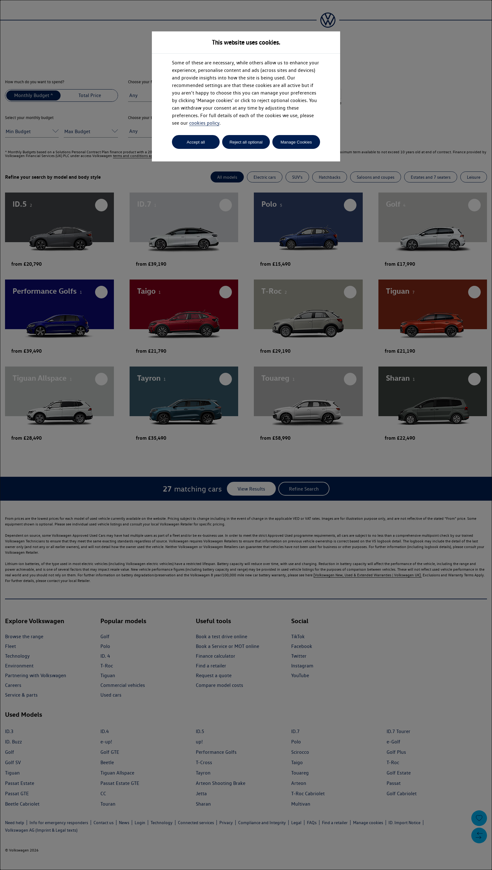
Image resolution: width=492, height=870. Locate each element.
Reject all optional (245, 142)
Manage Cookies (296, 142)
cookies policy (204, 123)
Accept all (196, 142)
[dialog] (246, 435)
